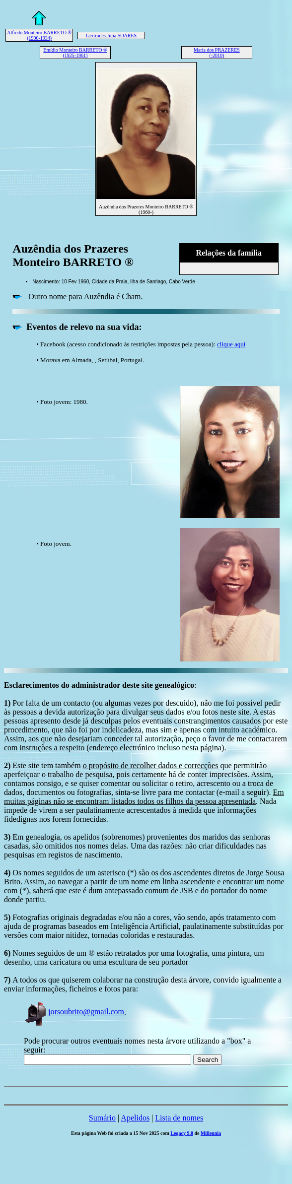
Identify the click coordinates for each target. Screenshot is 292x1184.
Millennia (211, 1133)
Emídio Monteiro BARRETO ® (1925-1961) (75, 52)
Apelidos (135, 1118)
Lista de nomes (179, 1118)
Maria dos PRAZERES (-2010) (217, 52)
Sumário (102, 1118)
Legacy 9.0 (181, 1133)
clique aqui (231, 344)
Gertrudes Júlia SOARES (111, 35)
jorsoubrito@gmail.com (74, 1011)
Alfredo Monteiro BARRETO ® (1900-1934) (39, 35)
